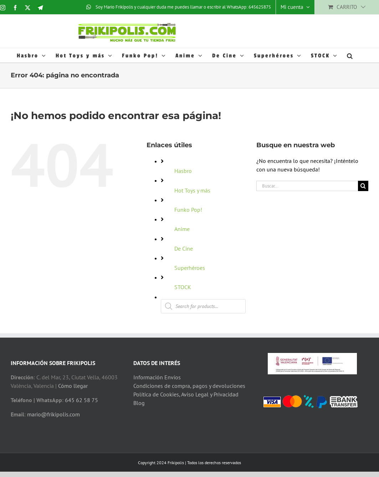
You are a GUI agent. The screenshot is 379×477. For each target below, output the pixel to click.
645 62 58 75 (81, 400)
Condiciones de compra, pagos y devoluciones (189, 385)
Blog (139, 402)
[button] (350, 55)
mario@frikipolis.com (53, 414)
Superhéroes (189, 267)
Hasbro (183, 170)
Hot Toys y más (192, 190)
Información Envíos (157, 377)
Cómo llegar (73, 385)
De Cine (183, 248)
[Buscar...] (307, 186)
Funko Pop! (188, 209)
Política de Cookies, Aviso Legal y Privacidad (186, 394)
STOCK (182, 287)
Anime (182, 228)
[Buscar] (363, 186)
